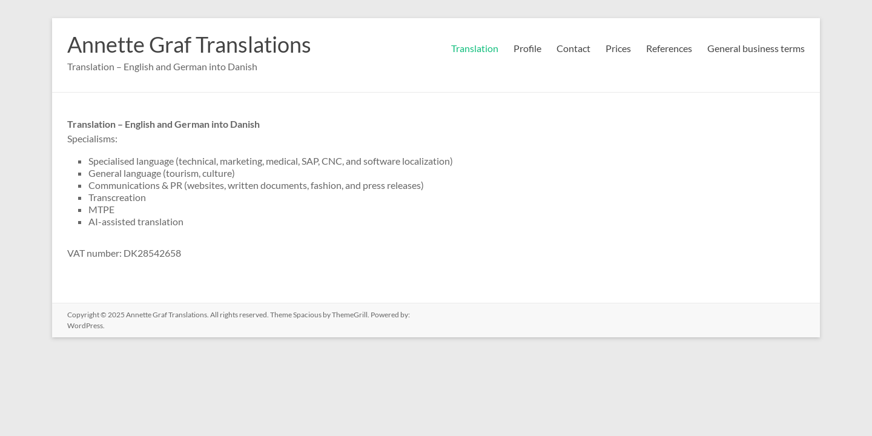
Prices (618, 48)
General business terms (756, 48)
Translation (474, 48)
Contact (573, 48)
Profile (527, 48)
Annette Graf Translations (189, 44)
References (669, 48)
